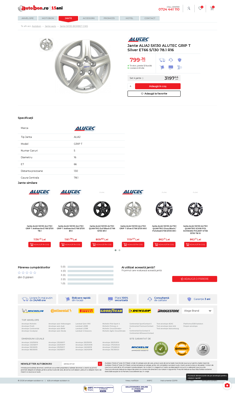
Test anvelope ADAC (164, 324)
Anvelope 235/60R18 (84, 345)
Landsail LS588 (82, 326)
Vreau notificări (132, 380)
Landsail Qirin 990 (83, 324)
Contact (149, 18)
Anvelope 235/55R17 (57, 347)
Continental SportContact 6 (140, 324)
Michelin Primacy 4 (110, 326)
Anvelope (28, 18)
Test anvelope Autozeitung (167, 329)
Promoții (109, 18)
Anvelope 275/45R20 (111, 347)
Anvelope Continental (30, 329)
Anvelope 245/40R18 (84, 350)
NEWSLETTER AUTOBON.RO (36, 363)
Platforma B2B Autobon (193, 324)
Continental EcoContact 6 (139, 331)
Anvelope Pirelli (28, 326)
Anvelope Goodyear (30, 331)
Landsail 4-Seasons (84, 331)
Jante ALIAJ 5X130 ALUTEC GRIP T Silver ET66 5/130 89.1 (133, 227)
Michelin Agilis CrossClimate (114, 331)
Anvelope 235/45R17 (57, 342)
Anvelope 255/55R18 (84, 342)
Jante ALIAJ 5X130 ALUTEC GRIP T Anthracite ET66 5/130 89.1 (71, 228)
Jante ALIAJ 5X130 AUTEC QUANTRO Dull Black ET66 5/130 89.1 (102, 228)
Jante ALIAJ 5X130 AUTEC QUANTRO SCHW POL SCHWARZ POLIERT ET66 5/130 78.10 (195, 229)
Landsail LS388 (82, 329)
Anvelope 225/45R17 (30, 345)
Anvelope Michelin (29, 324)
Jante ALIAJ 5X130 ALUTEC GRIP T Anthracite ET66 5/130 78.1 (40, 228)
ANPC (149, 380)
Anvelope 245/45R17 (57, 350)
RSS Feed (189, 380)
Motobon (48, 18)
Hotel (129, 18)
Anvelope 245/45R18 (84, 347)
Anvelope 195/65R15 (29, 347)
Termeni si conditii (209, 380)
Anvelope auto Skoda (57, 331)
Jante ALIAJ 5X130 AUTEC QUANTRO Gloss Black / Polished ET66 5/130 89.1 (164, 228)
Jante (68, 18)
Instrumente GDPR (169, 380)
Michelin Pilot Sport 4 (111, 324)
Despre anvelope (190, 326)
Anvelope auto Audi (56, 326)
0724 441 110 (169, 9)
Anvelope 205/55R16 (30, 342)
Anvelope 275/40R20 (111, 345)
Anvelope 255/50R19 (111, 342)
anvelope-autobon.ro (34, 380)
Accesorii (89, 18)
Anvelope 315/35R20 (111, 350)
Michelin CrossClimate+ (112, 329)
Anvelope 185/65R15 (29, 350)
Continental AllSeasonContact (141, 333)
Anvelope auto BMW (57, 329)
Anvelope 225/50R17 (57, 345)
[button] (115, 250)
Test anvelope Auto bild (166, 326)
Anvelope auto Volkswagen (60, 324)
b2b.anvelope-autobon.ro (58, 380)
